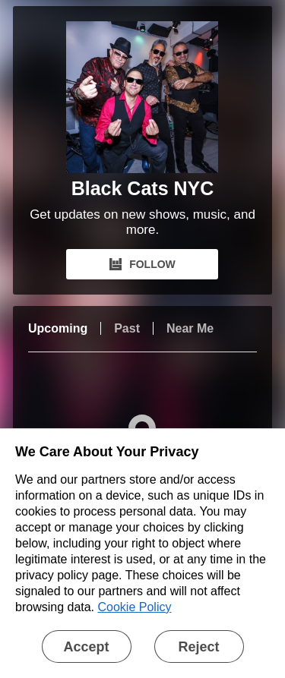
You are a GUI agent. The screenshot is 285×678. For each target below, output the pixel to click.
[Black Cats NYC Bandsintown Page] (142, 97)
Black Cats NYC (142, 188)
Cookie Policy (135, 607)
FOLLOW (142, 264)
